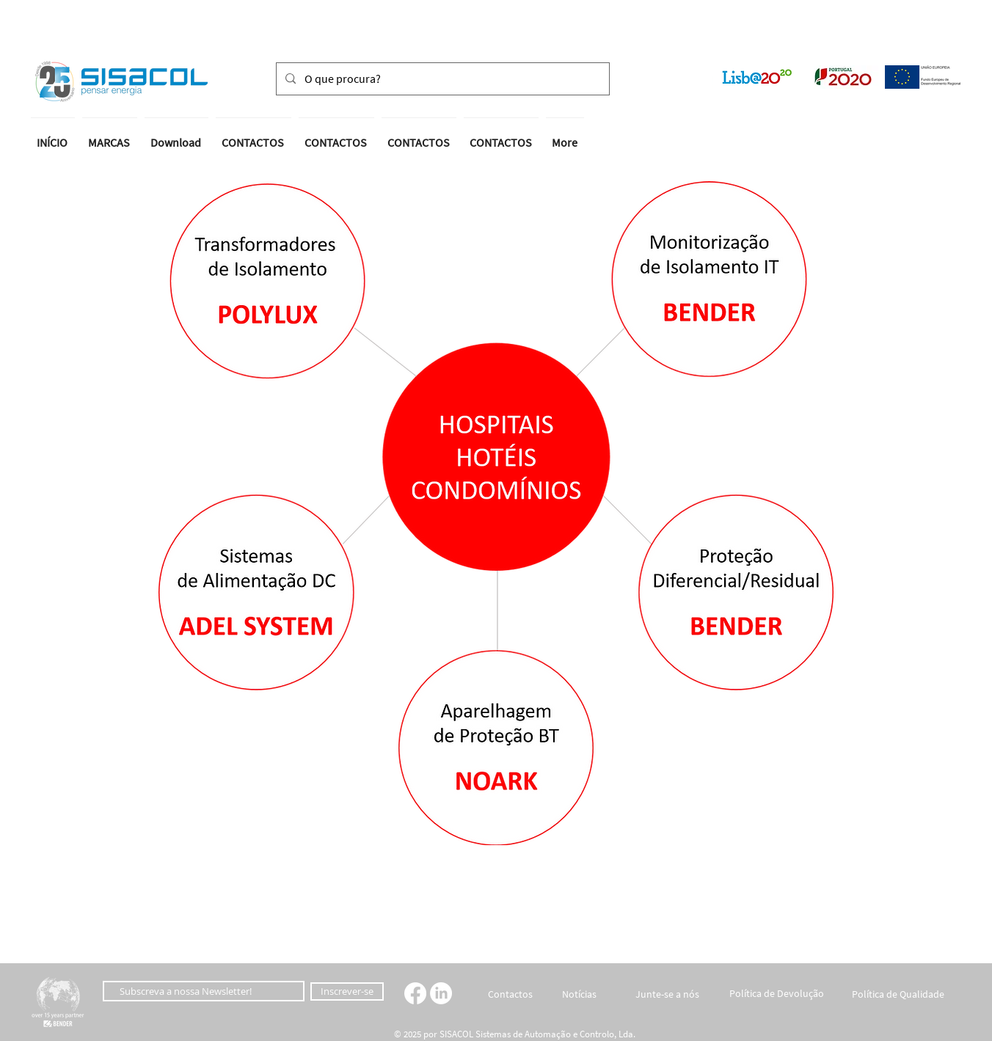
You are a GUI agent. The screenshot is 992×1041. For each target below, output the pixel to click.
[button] (54, 82)
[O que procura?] (441, 79)
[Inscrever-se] (347, 991)
